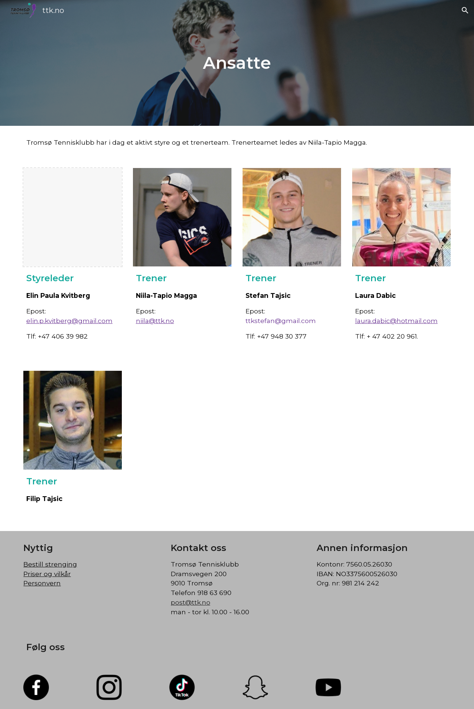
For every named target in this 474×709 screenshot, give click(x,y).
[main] (237, 63)
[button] (465, 10)
